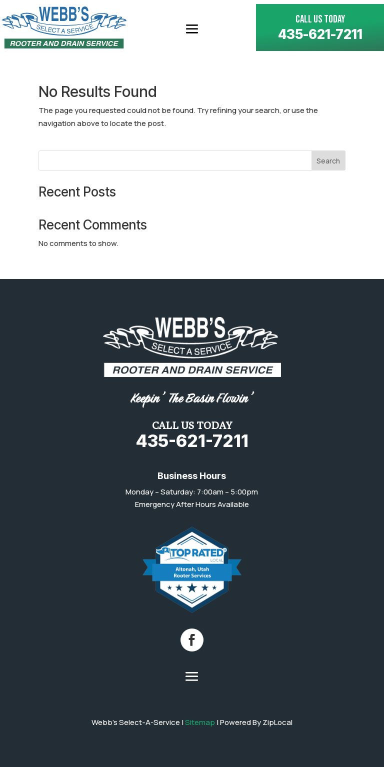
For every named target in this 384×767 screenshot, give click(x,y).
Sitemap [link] (200, 722)
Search (328, 161)
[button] (192, 28)
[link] (64, 27)
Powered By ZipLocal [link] (256, 722)
